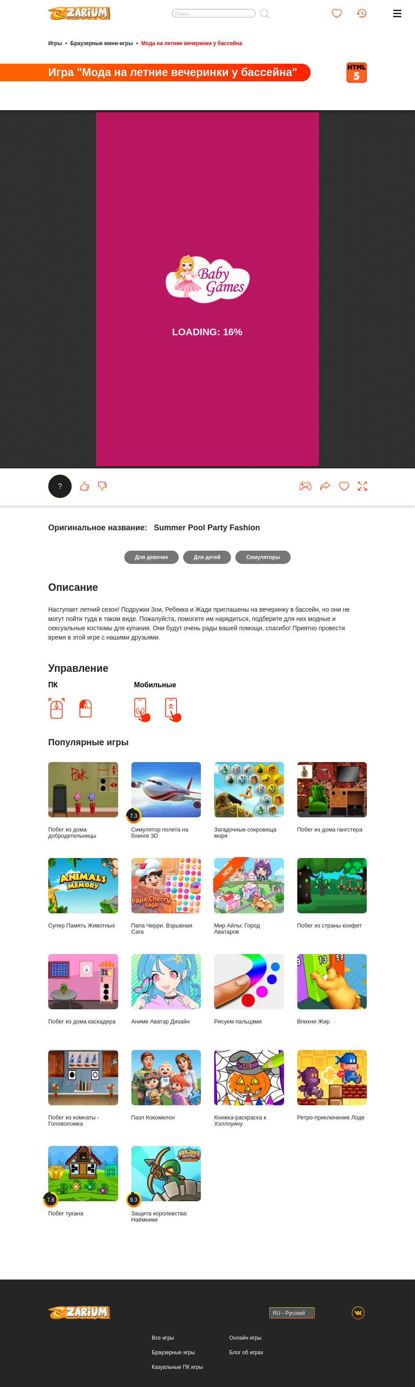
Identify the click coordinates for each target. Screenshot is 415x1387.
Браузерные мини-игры (101, 43)
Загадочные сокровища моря (249, 800)
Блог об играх (246, 1352)
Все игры (163, 1338)
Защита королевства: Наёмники (166, 1184)
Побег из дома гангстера (332, 797)
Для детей (207, 557)
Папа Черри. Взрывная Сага (166, 896)
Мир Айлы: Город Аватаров (249, 896)
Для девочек (151, 557)
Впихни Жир (332, 989)
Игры (55, 43)
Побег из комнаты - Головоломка (83, 1088)
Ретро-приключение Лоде (332, 1085)
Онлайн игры (245, 1338)
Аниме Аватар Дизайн (166, 989)
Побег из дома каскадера (83, 989)
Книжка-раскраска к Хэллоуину (249, 1088)
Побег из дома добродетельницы (83, 800)
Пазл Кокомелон (166, 1085)
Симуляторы (263, 557)
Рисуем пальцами (249, 989)
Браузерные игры (173, 1352)
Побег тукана (83, 1181)
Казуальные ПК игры (177, 1367)
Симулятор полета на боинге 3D (166, 800)
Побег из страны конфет (332, 893)
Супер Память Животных (83, 893)
